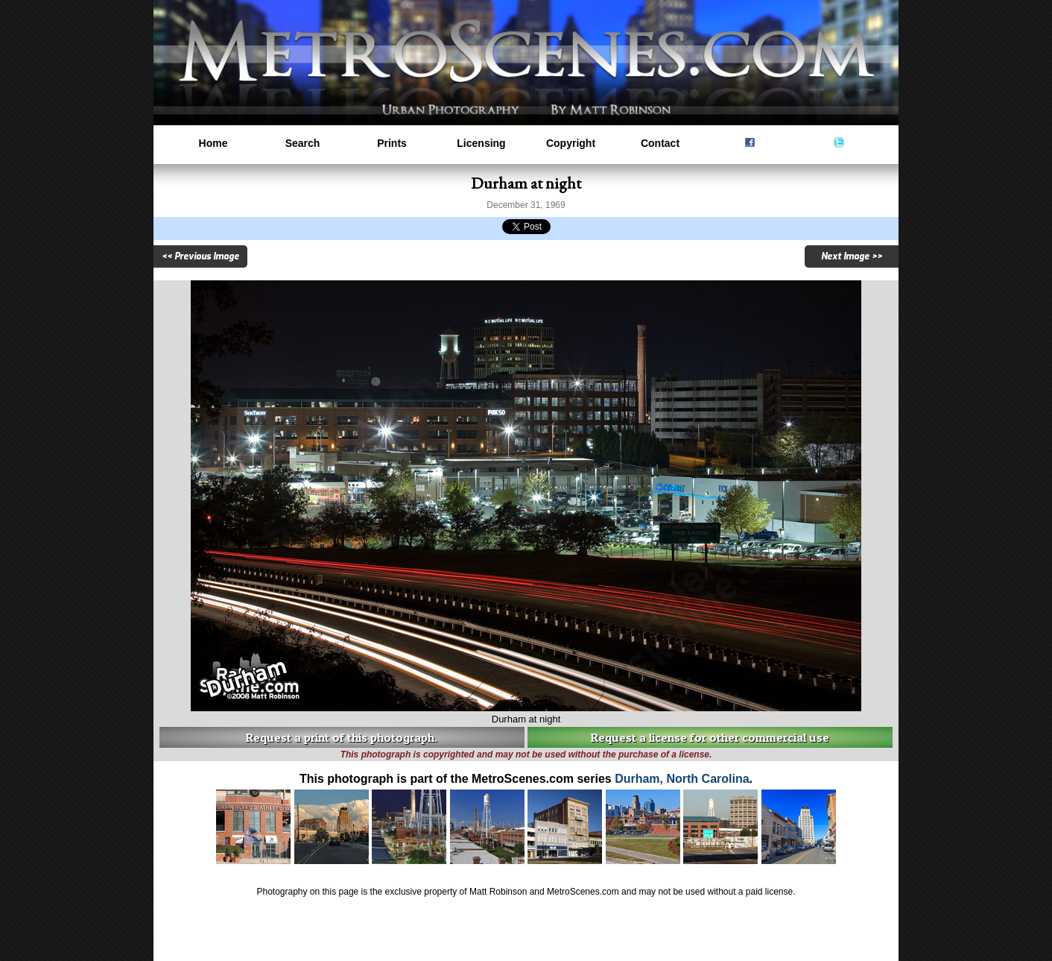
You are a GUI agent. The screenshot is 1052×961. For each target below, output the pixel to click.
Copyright (570, 143)
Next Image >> (851, 256)
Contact (660, 143)
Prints (392, 143)
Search (302, 143)
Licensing (481, 143)
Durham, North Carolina (682, 778)
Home (213, 143)
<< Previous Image (200, 256)
